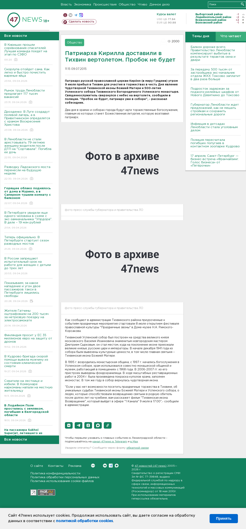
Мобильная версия (65, 15)
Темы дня (200, 36)
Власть (66, 4)
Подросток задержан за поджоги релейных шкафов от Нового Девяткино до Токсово (215, 92)
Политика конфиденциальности (55, 473)
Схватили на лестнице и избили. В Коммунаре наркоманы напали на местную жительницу (28, 389)
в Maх (134, 442)
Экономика (82, 4)
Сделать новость (81, 21)
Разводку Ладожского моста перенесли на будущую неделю (28, 173)
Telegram (111, 465)
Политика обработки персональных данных (65, 477)
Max (117, 465)
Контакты (55, 466)
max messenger (81, 15)
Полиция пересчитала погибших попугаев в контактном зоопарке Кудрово (215, 143)
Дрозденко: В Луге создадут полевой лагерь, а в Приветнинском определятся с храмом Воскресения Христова (28, 121)
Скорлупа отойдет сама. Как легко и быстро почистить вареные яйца (28, 75)
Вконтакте (93, 465)
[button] (69, 425)
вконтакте (70, 15)
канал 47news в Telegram (109, 442)
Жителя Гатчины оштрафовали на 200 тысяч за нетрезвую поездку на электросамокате (28, 318)
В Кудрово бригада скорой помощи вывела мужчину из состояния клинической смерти (28, 364)
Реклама (74, 466)
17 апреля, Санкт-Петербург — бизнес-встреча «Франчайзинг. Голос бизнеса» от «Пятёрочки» (215, 161)
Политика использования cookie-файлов (62, 481)
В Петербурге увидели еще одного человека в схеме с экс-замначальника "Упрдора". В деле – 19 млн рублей (28, 220)
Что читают (231, 36)
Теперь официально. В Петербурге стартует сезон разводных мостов (28, 243)
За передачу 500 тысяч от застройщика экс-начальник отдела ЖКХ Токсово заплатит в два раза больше (216, 74)
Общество (127, 4)
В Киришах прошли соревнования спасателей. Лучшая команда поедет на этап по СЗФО (28, 53)
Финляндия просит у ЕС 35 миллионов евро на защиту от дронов (28, 341)
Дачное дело (160, 4)
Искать (242, 4)
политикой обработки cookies (84, 521)
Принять (223, 518)
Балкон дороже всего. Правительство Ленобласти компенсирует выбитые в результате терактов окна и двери (213, 53)
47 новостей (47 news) (150, 466)
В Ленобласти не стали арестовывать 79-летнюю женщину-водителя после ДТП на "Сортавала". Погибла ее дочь (28, 148)
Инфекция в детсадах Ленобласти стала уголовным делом (214, 127)
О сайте (36, 466)
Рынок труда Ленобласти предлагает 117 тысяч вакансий (28, 96)
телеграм (76, 15)
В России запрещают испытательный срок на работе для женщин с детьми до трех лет (28, 266)
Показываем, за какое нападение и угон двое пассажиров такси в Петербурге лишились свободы (28, 292)
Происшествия (105, 4)
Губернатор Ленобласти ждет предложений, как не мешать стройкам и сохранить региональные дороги (215, 109)
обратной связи (137, 448)
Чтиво (142, 4)
